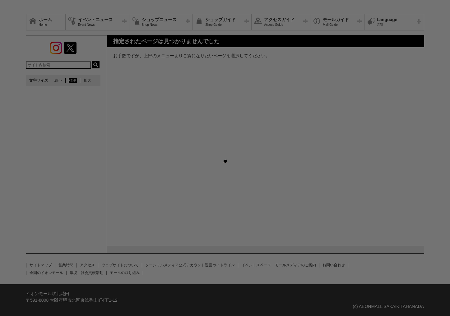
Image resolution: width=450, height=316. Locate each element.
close (224, 158)
